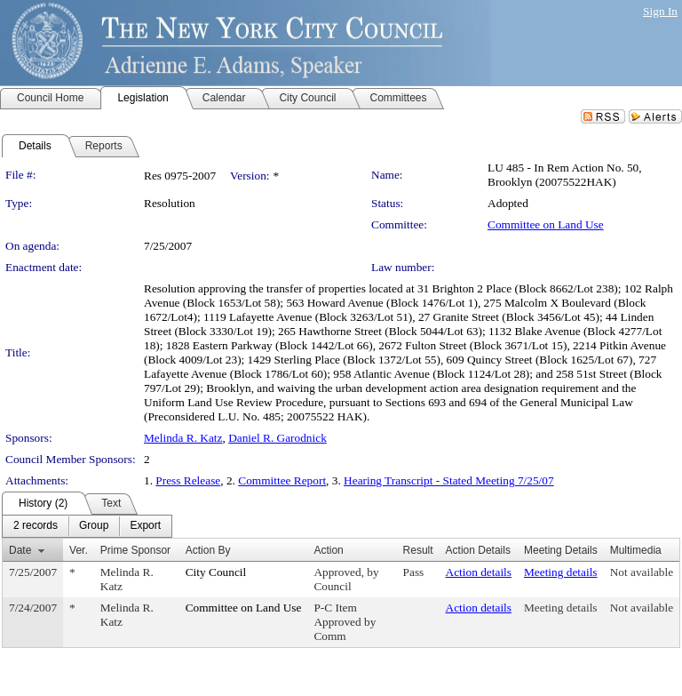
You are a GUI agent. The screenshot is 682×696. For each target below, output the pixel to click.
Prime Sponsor (135, 550)
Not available (641, 572)
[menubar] (87, 526)
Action (328, 550)
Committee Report (282, 480)
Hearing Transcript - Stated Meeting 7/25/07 (449, 480)
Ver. (78, 550)
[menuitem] (35, 526)
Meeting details (561, 572)
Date (20, 550)
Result (418, 550)
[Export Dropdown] (145, 526)
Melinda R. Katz (183, 437)
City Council (216, 572)
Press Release (187, 480)
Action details (479, 572)
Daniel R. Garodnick (277, 437)
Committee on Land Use (546, 224)
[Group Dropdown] (93, 526)
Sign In (660, 11)
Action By (208, 550)
